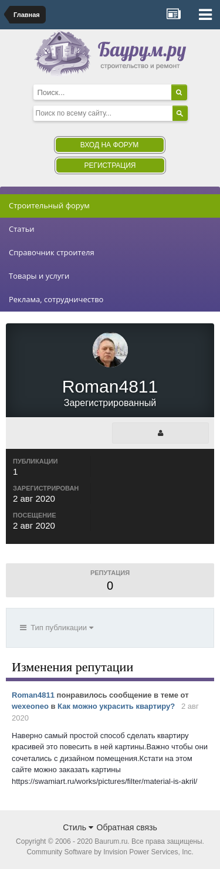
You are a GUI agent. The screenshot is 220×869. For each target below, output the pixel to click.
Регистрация (110, 165)
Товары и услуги (39, 275)
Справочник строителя (51, 252)
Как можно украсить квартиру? (116, 706)
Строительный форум (49, 205)
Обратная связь (127, 827)
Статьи (22, 229)
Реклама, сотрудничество (56, 299)
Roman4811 (33, 695)
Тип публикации (56, 627)
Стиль (78, 827)
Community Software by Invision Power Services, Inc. (109, 852)
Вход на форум (109, 145)
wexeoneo (30, 706)
